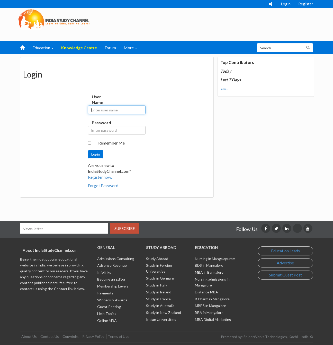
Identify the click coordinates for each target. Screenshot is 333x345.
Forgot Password (103, 185)
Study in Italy (156, 285)
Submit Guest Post (285, 274)
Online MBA (107, 320)
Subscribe (124, 228)
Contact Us (49, 336)
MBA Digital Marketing (213, 319)
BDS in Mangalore (209, 265)
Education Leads (285, 250)
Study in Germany (160, 278)
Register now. (100, 177)
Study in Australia (160, 305)
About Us (29, 336)
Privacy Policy (93, 336)
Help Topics (106, 313)
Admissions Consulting (115, 258)
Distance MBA (206, 292)
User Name (97, 99)
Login (286, 4)
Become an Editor (111, 279)
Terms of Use (118, 336)
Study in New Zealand (163, 312)
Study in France (158, 299)
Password (97, 122)
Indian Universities (161, 319)
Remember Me (111, 142)
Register (305, 4)
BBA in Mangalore (209, 312)
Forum (110, 47)
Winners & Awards (112, 300)
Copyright (70, 336)
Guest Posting (109, 306)
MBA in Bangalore (209, 272)
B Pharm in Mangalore (212, 299)
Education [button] (42, 47)
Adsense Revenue (112, 265)
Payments (105, 293)
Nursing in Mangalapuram (215, 258)
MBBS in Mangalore (210, 305)
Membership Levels (112, 286)
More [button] (130, 47)
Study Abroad (157, 258)
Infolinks (104, 272)
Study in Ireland (158, 292)
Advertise (285, 262)
